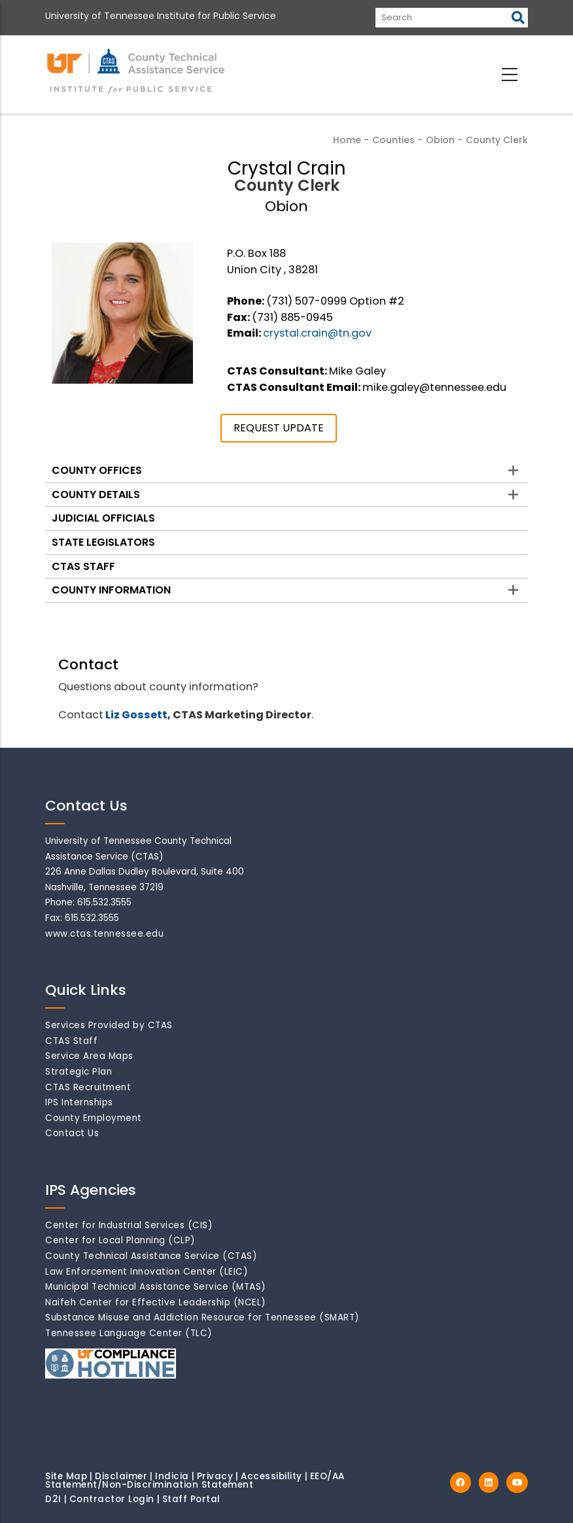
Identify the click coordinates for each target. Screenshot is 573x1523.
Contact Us (72, 1133)
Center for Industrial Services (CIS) (129, 1225)
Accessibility (271, 1476)
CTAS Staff (83, 566)
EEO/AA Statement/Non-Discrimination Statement (195, 1481)
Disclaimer (121, 1476)
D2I (53, 1499)
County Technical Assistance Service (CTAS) (151, 1256)
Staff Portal (191, 1499)
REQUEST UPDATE (279, 427)
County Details (96, 494)
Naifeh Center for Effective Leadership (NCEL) (155, 1302)
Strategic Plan (78, 1071)
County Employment (93, 1118)
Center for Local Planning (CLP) (120, 1240)
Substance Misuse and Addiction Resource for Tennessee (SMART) (202, 1317)
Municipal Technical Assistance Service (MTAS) (155, 1286)
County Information (111, 589)
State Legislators (103, 542)
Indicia (172, 1476)
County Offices (97, 470)
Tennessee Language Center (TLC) (129, 1333)
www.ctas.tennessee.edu (104, 934)
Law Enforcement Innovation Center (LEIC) (146, 1271)
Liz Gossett (136, 714)
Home (347, 139)
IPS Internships (79, 1102)
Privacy (215, 1476)
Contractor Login (111, 1499)
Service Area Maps (89, 1056)
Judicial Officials (103, 518)
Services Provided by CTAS (109, 1025)
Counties (393, 139)
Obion (440, 139)
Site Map (66, 1476)
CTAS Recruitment (88, 1087)
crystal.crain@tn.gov (317, 333)
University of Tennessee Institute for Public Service (160, 15)
